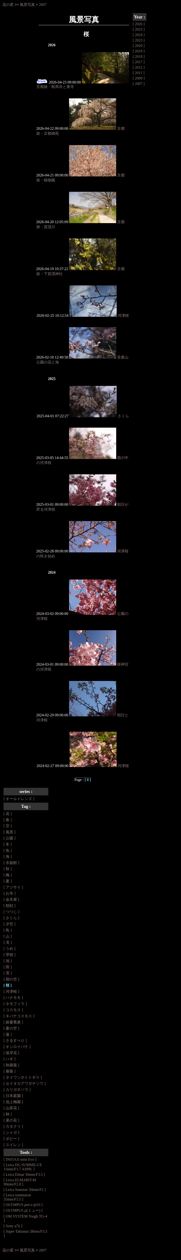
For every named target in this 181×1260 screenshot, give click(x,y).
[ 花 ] (8, 814)
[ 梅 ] (8, 875)
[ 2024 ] (139, 35)
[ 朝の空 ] (11, 979)
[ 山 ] (8, 936)
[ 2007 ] (139, 84)
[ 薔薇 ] (10, 1071)
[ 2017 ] (139, 62)
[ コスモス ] (13, 1010)
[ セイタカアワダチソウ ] (25, 1083)
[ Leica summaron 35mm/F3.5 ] (17, 1197)
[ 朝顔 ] (10, 906)
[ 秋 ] (8, 869)
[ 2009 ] (139, 78)
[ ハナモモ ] (13, 998)
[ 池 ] (8, 961)
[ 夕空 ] (10, 924)
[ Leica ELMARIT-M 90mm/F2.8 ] (20, 1182)
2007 (42, 5)
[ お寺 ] (10, 893)
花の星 (8, 5)
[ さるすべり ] (15, 1041)
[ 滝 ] (8, 942)
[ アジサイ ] (13, 887)
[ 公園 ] (10, 838)
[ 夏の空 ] (11, 1028)
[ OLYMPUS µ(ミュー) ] (23, 1210)
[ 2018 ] (139, 56)
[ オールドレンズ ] (19, 799)
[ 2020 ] (139, 46)
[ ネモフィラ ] (15, 1004)
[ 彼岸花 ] (11, 1053)
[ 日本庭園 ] (13, 1096)
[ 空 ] (8, 826)
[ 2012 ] (139, 67)
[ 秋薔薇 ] (11, 1065)
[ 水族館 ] (11, 863)
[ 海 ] (8, 857)
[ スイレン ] (13, 1145)
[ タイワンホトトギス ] (23, 1077)
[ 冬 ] (8, 844)
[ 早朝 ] (10, 955)
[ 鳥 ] (8, 930)
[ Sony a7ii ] (13, 1226)
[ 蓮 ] (8, 1034)
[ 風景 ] (10, 832)
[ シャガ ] (11, 1133)
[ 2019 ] (139, 51)
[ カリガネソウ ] (17, 1090)
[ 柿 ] (8, 1114)
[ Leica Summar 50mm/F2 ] (25, 1190)
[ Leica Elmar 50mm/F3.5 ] (24, 1174)
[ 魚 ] (8, 850)
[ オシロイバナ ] (17, 1047)
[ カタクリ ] (13, 1126)
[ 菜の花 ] (11, 1120)
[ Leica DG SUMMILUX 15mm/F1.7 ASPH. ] (23, 1167)
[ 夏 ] (8, 881)
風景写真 (27, 5)
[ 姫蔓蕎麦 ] (13, 1022)
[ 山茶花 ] (11, 1108)
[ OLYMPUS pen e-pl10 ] (23, 1205)
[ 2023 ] (139, 40)
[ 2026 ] (139, 24)
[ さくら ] (11, 918)
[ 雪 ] (8, 973)
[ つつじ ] (11, 912)
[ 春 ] (8, 820)
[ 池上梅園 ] (13, 1102)
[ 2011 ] (138, 73)
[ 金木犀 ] (11, 899)
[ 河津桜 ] (11, 991)
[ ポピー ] (11, 1139)
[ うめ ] (10, 949)
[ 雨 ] (8, 967)
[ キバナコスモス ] (19, 1016)
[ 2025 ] (139, 29)
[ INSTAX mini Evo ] (20, 1159)
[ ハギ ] (10, 1059)
